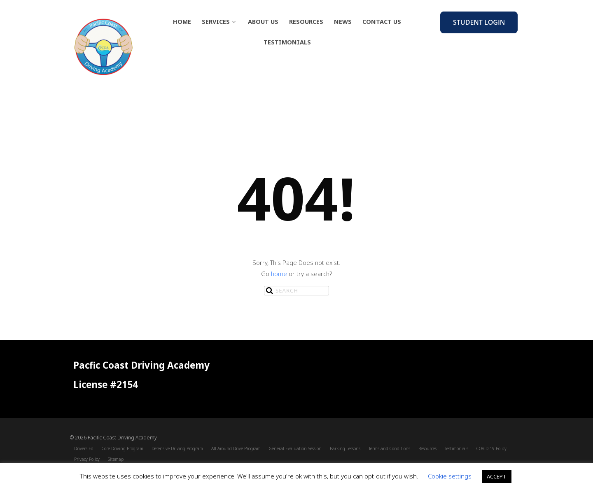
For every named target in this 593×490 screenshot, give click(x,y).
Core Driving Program (122, 448)
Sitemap (116, 459)
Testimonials (287, 42)
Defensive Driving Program (177, 448)
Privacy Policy (87, 459)
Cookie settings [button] (450, 476)
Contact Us (381, 22)
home (279, 273)
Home (182, 22)
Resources (306, 22)
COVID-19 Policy (491, 448)
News (343, 22)
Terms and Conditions (389, 448)
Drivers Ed (83, 448)
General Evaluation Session (295, 448)
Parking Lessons (345, 448)
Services (219, 22)
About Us (263, 22)
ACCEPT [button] (497, 476)
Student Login (479, 22)
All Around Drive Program (236, 448)
